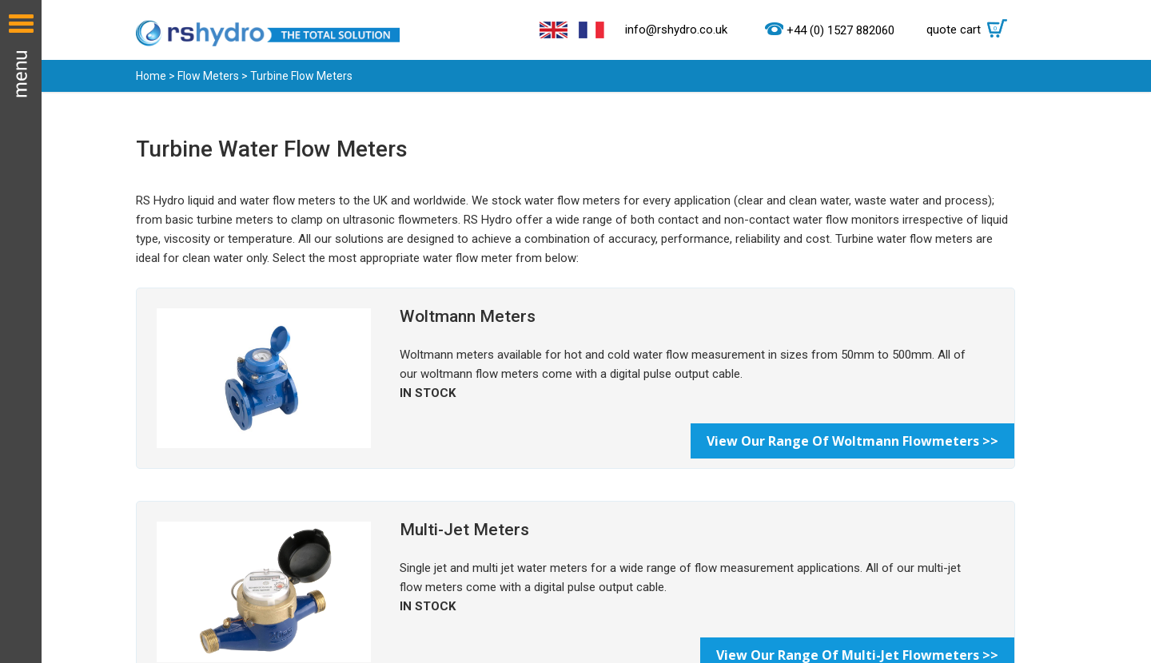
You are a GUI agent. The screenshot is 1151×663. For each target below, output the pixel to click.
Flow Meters (208, 75)
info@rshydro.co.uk (676, 29)
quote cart (970, 30)
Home (151, 75)
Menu (21, 331)
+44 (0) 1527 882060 (840, 30)
